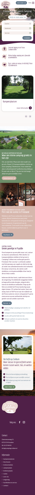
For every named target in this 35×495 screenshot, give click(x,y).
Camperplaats (7, 459)
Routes (5, 464)
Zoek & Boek (8, 378)
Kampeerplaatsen (8, 169)
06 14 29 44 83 (6, 436)
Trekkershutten (8, 456)
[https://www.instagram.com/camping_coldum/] (23, 413)
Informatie (6, 445)
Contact (5, 476)
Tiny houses (6, 226)
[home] (5, 4)
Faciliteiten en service (10, 473)
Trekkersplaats (8, 462)
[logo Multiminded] (17, 492)
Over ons (5, 294)
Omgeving (6, 470)
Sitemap (25, 489)
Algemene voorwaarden (14, 489)
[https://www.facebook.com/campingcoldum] (19, 413)
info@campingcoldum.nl (9, 439)
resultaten (27, 38)
